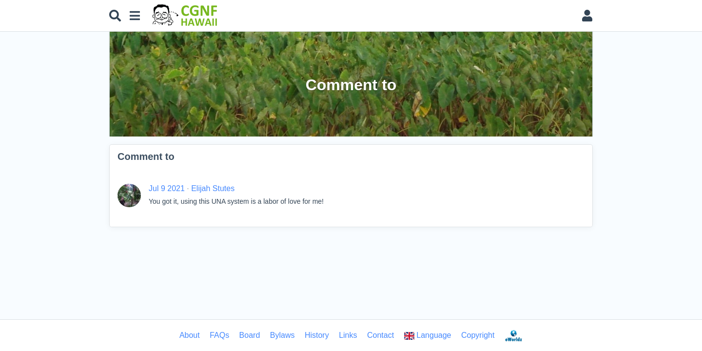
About (189, 335)
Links (348, 335)
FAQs (219, 335)
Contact (380, 335)
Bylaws (282, 335)
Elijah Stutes (212, 188)
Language (427, 335)
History (317, 335)
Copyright (477, 335)
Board (249, 335)
